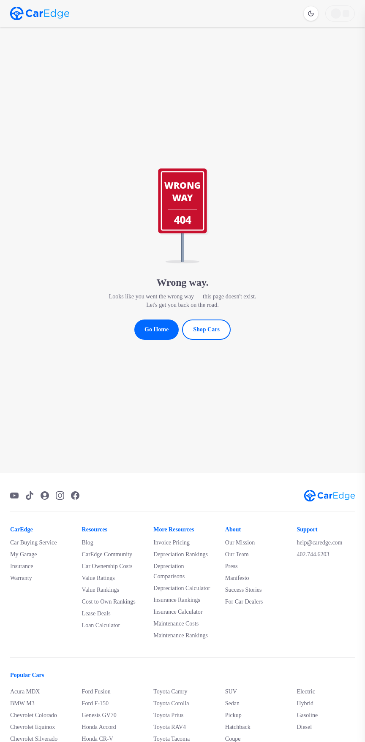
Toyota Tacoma (171, 739)
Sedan (232, 703)
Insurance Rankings (176, 600)
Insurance (21, 566)
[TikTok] (29, 495)
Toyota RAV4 (169, 727)
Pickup (233, 715)
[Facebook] (75, 495)
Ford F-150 (95, 703)
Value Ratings (98, 578)
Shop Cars (206, 329)
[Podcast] (45, 495)
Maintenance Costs (176, 623)
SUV (231, 691)
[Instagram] (60, 495)
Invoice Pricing (171, 542)
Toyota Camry (170, 691)
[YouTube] (14, 495)
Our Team (237, 554)
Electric (306, 691)
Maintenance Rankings (180, 635)
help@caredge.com (319, 542)
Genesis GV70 (99, 715)
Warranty (21, 578)
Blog (87, 542)
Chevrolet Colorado (33, 715)
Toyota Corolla (171, 703)
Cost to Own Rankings (109, 601)
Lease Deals (96, 613)
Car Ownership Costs (107, 566)
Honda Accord (99, 727)
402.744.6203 (313, 554)
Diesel (304, 727)
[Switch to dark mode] (311, 13)
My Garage (23, 554)
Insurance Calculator (177, 612)
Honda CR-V (97, 739)
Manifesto (237, 578)
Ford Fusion (96, 691)
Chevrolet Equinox (32, 727)
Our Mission (240, 542)
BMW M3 (22, 703)
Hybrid (305, 703)
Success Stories (243, 590)
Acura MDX (25, 691)
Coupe (233, 739)
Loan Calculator (101, 625)
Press (231, 566)
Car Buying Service (33, 542)
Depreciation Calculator (181, 588)
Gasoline (307, 715)
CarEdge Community (107, 554)
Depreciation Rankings (180, 554)
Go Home (156, 329)
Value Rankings (100, 590)
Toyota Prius (168, 715)
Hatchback (238, 727)
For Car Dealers (244, 601)
